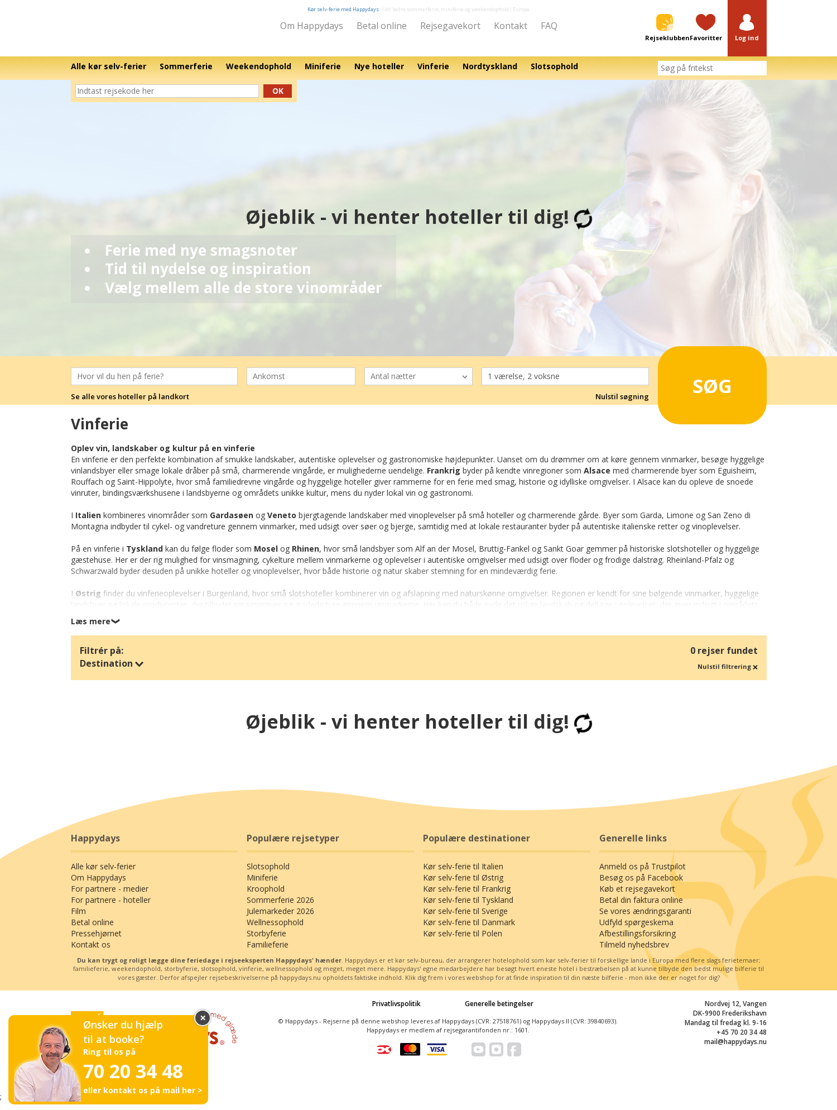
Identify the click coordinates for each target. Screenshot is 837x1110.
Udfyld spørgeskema (636, 930)
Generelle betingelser (499, 1011)
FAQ (549, 26)
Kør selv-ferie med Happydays (343, 9)
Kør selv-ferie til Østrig (463, 885)
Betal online (382, 26)
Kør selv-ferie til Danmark (469, 930)
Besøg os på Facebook (641, 885)
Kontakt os (90, 952)
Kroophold (266, 896)
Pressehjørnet (96, 941)
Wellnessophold (275, 930)
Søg (697, 389)
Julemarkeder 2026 (280, 918)
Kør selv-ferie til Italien (463, 874)
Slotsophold (268, 874)
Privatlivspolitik (396, 1011)
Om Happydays (311, 26)
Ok (277, 98)
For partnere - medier (109, 896)
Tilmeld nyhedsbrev (634, 952)
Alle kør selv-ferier (103, 874)
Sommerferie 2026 (280, 907)
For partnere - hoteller (111, 907)
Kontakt (510, 26)
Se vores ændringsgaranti (645, 918)
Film (78, 918)
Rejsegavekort (450, 26)
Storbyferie (266, 941)
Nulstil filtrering (728, 674)
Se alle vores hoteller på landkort (130, 404)
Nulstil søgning (622, 404)
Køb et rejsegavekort (637, 896)
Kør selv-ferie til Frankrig (467, 896)
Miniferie (262, 885)
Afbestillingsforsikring (637, 941)
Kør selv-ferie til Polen (462, 941)
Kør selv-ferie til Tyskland (468, 907)
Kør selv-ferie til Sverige (465, 918)
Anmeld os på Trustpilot (642, 874)
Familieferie (267, 952)
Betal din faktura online (641, 907)
